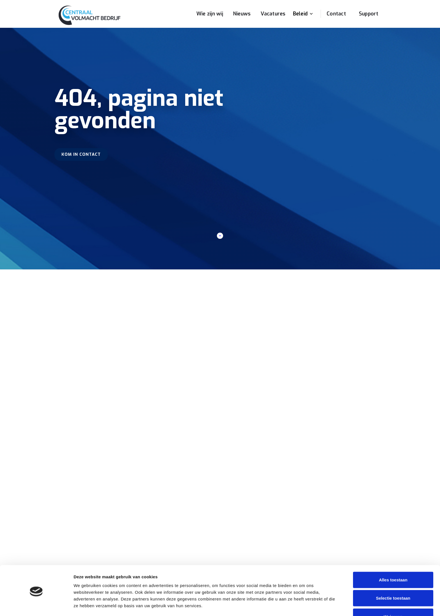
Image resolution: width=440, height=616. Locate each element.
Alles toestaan (393, 560)
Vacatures (273, 13)
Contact (336, 13)
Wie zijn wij (209, 13)
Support (369, 13)
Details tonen (303, 605)
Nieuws (242, 13)
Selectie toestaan (393, 579)
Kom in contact (81, 154)
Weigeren (393, 597)
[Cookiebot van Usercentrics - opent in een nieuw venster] (36, 605)
